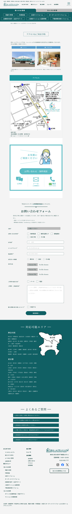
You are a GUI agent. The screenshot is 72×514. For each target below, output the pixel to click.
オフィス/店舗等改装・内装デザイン (15, 494)
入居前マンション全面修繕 (37, 19)
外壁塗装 (22, 15)
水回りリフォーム (37, 15)
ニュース (49, 4)
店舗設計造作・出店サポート (12, 19)
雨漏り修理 (9, 15)
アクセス (24, 47)
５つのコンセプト (10, 452)
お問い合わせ (31, 461)
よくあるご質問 (9, 458)
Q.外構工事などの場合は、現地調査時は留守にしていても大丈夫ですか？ (35, 430)
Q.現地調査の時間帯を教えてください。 (35, 425)
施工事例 (42, 4)
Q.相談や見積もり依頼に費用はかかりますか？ (35, 415)
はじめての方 (25, 4)
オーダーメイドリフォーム (58, 15)
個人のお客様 (7, 467)
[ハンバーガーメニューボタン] (69, 4)
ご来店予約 (48, 47)
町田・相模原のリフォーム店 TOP (18, 23)
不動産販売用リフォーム (61, 19)
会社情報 (56, 4)
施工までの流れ (9, 455)
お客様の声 (8, 461)
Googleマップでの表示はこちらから (20, 136)
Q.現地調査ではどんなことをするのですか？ (35, 435)
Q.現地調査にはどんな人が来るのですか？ (35, 440)
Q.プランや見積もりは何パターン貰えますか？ (35, 420)
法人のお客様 (7, 491)
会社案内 (30, 458)
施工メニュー (34, 4)
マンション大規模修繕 (11, 497)
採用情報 (30, 465)
